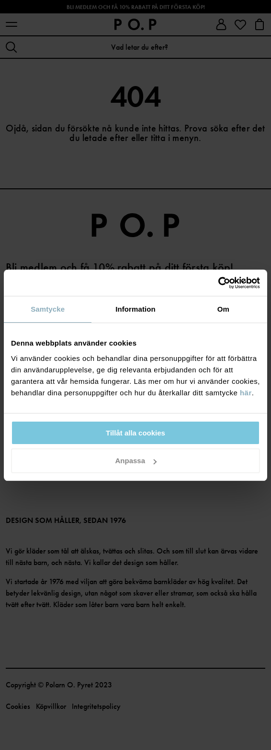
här (246, 393)
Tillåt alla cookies (135, 433)
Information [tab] (135, 309)
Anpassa (136, 461)
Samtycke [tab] (48, 309)
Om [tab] (223, 309)
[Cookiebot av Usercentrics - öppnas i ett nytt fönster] (218, 283)
